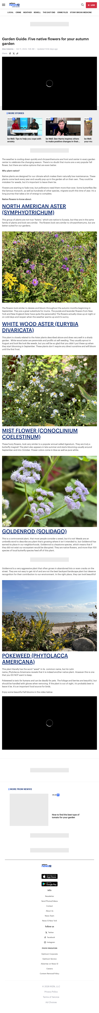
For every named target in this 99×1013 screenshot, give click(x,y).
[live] (91, 5)
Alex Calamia (7, 49)
